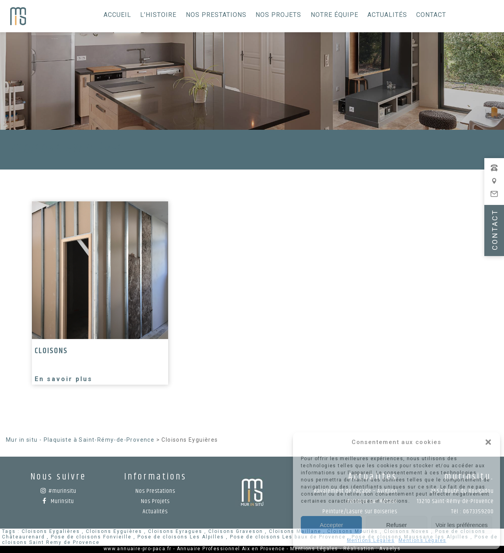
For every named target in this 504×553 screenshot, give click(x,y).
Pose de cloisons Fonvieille (91, 537)
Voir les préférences (461, 525)
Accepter (331, 525)
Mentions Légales (371, 540)
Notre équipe (334, 14)
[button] (488, 442)
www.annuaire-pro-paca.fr (138, 548)
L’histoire (158, 14)
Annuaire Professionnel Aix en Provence (231, 548)
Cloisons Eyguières (114, 531)
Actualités (387, 14)
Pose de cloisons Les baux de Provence (288, 537)
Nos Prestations (216, 14)
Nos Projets (278, 14)
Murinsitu (58, 501)
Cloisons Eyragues (175, 531)
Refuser (396, 525)
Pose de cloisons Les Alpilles (180, 537)
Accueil (117, 14)
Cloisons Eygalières (51, 531)
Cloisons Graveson (235, 531)
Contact (431, 14)
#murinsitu (58, 491)
